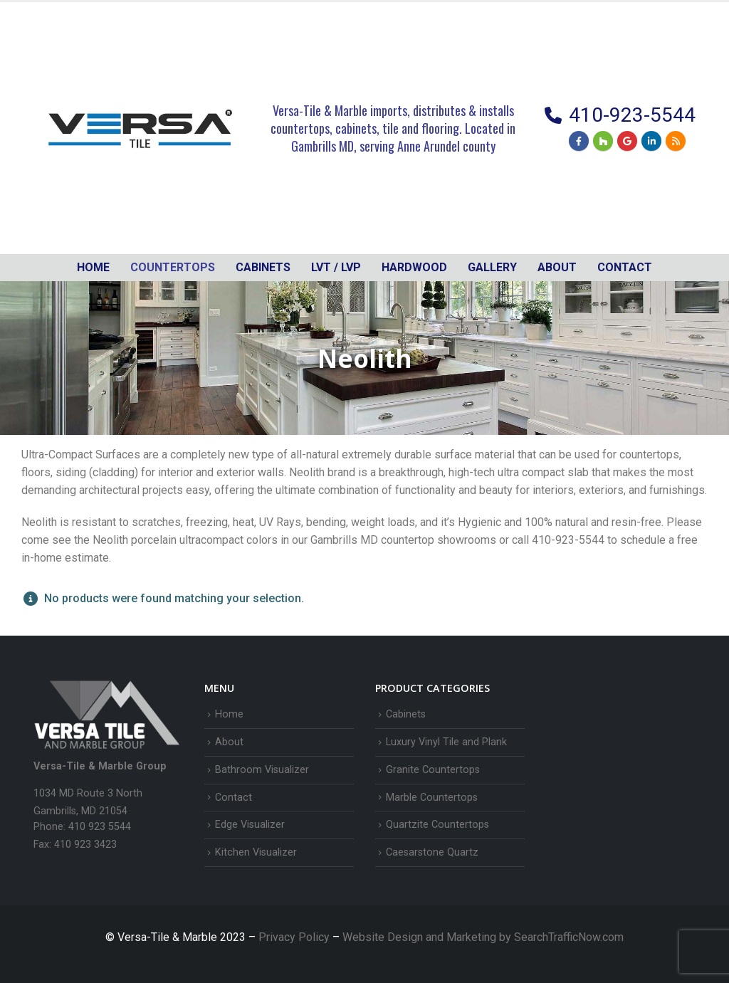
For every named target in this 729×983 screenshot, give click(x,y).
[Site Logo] (140, 128)
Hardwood (414, 267)
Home (93, 267)
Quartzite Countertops (437, 825)
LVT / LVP (336, 267)
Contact (624, 267)
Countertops (172, 267)
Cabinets (406, 714)
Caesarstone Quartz (432, 852)
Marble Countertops (432, 798)
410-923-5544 (632, 115)
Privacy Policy (295, 937)
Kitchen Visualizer (256, 852)
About (557, 267)
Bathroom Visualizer (262, 770)
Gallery (492, 267)
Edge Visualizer (250, 825)
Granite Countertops (433, 770)
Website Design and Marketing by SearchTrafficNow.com (483, 937)
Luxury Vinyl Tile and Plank (446, 742)
